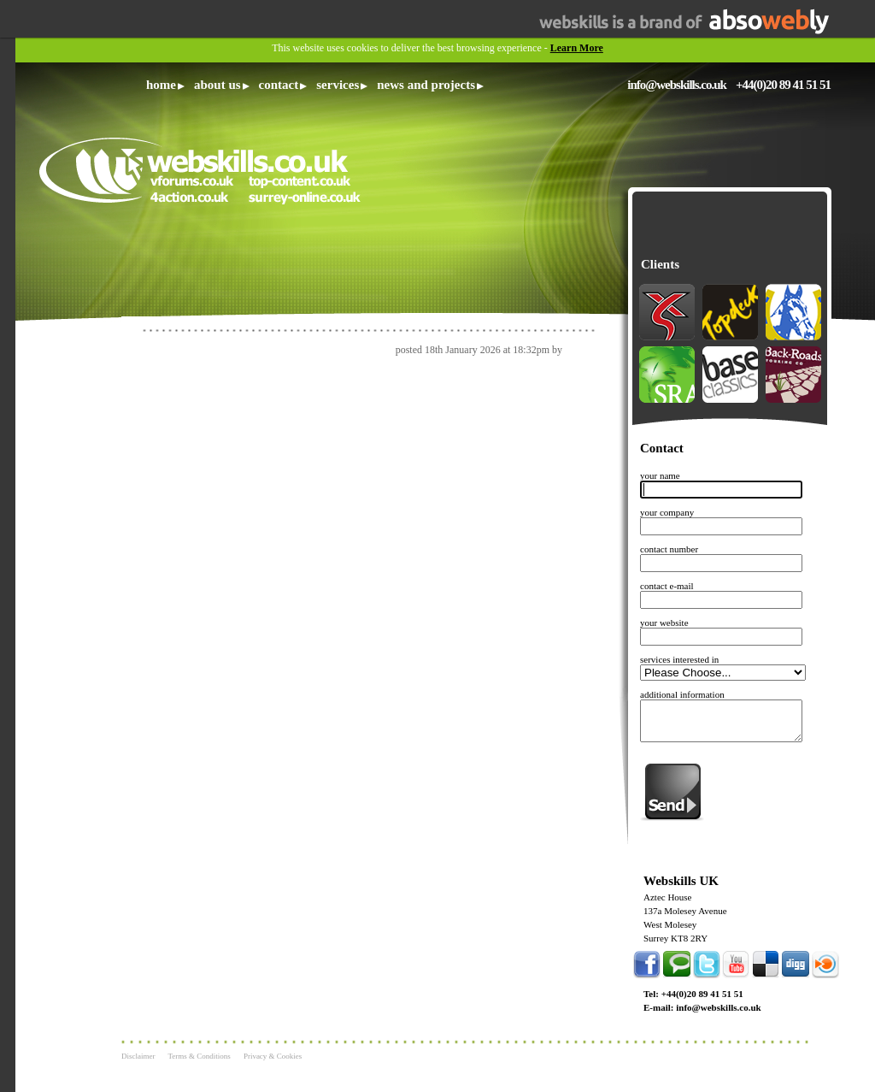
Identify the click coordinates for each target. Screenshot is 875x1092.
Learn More (576, 48)
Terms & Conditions (199, 1056)
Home (161, 84)
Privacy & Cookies (273, 1056)
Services (337, 84)
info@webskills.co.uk (676, 84)
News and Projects (426, 84)
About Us (217, 84)
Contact (279, 84)
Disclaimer (138, 1056)
